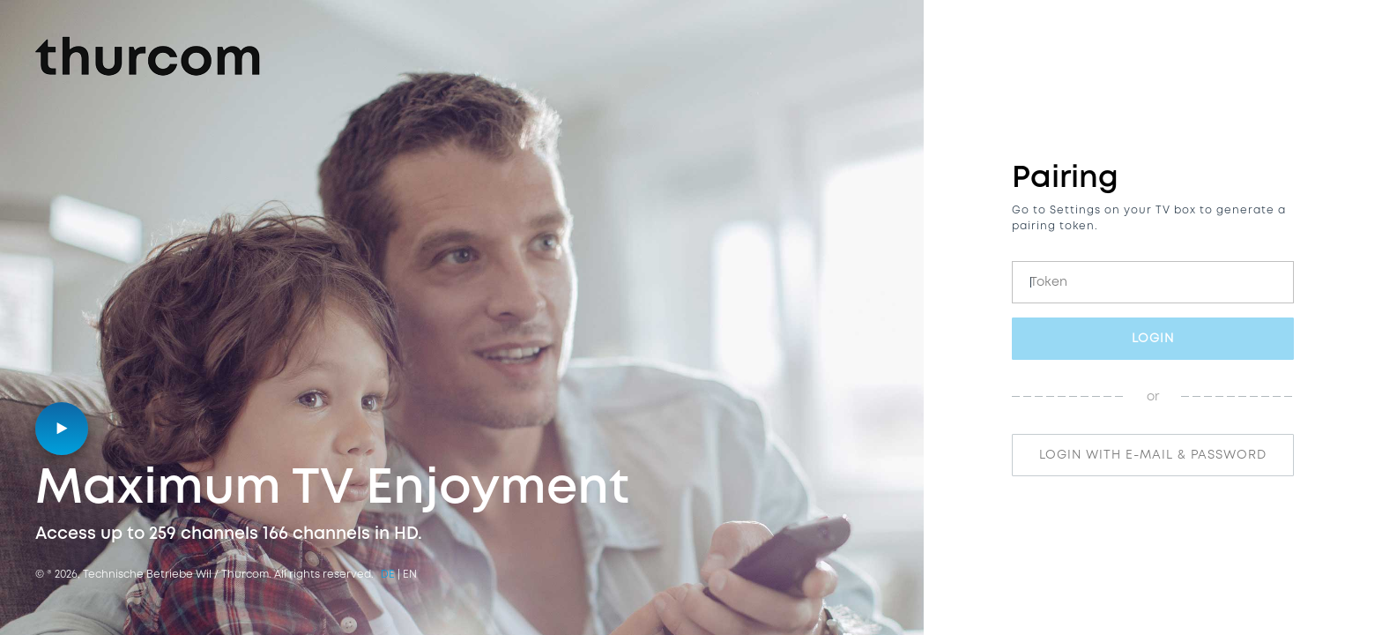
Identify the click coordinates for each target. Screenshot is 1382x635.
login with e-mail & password (1153, 455)
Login (1153, 338)
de (388, 574)
